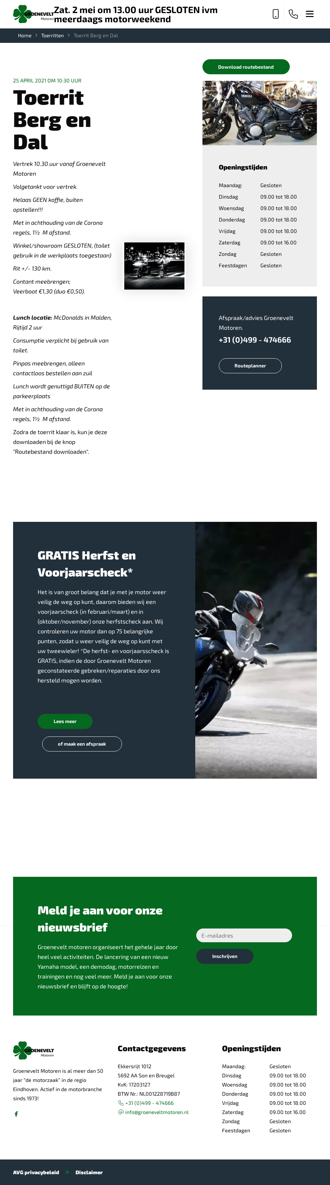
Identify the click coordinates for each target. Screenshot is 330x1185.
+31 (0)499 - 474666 (255, 340)
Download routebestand (247, 67)
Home (25, 35)
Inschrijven (225, 957)
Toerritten (53, 35)
